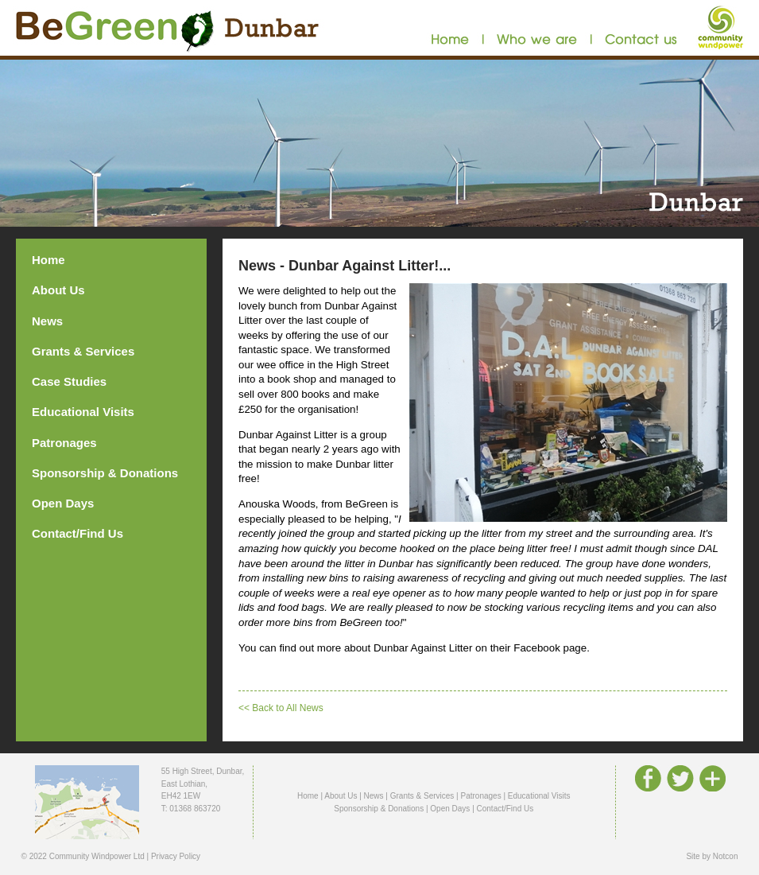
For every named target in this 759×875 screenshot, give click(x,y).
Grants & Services (83, 351)
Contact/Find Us (77, 533)
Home (48, 259)
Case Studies (69, 381)
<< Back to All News (280, 708)
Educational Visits (83, 411)
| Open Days (448, 808)
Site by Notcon (712, 856)
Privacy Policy (175, 856)
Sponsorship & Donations (105, 473)
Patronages (64, 442)
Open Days (63, 503)
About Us (58, 290)
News (47, 321)
